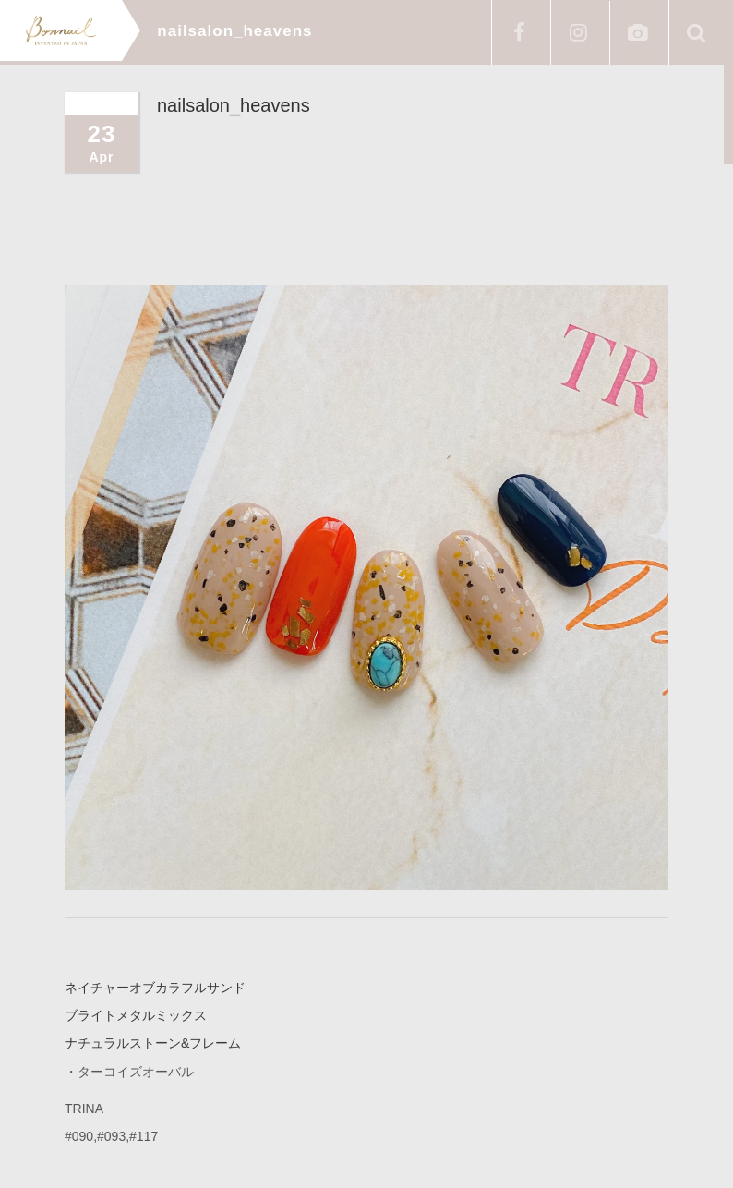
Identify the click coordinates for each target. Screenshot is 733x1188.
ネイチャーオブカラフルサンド (155, 987)
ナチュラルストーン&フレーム (153, 1043)
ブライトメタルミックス (136, 1015)
